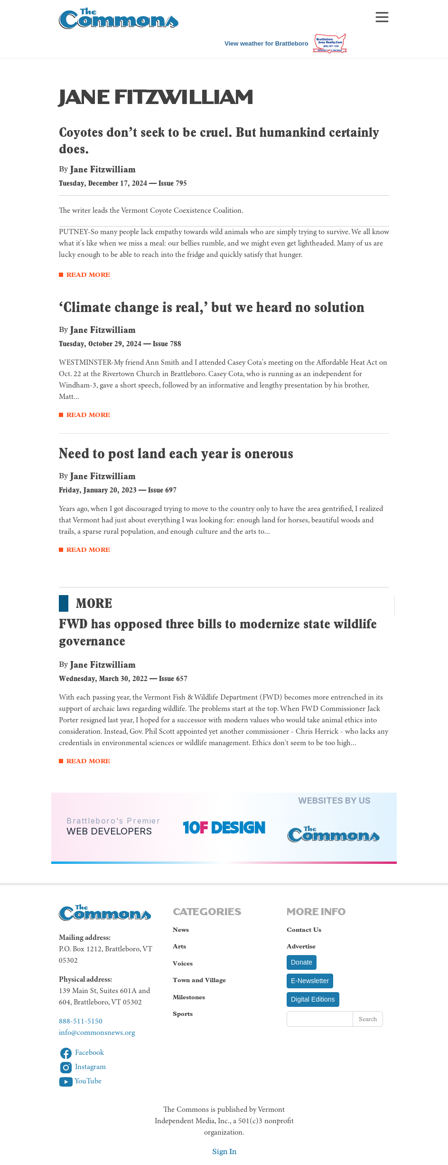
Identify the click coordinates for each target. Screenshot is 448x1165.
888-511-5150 (81, 1021)
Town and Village (199, 980)
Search (368, 1019)
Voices (183, 963)
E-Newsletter (310, 981)
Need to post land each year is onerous (176, 453)
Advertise (301, 946)
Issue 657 (173, 678)
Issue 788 (167, 343)
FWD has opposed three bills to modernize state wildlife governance (218, 632)
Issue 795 (173, 183)
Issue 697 (162, 489)
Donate (301, 962)
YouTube (80, 1081)
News (181, 929)
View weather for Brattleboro (266, 43)
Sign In (224, 1151)
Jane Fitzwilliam (103, 169)
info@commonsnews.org (97, 1033)
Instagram (82, 1067)
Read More (88, 274)
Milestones (189, 997)
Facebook (81, 1053)
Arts (179, 946)
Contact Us (304, 929)
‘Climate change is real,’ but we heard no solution (211, 307)
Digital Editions (313, 999)
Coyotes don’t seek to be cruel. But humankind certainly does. (219, 140)
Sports (183, 1013)
